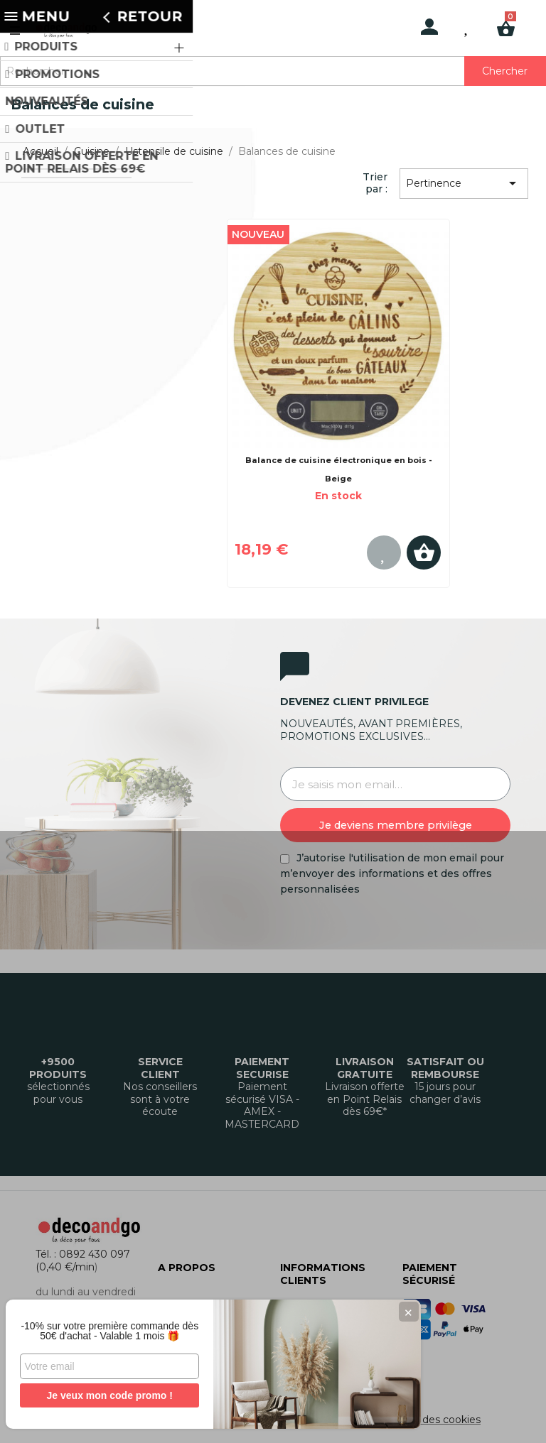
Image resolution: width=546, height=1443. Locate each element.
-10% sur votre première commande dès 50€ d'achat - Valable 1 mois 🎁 (107, 1326)
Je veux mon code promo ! (106, 1395)
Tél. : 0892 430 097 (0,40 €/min (83, 1260)
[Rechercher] (273, 71)
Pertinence (463, 183)
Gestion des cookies (431, 1419)
